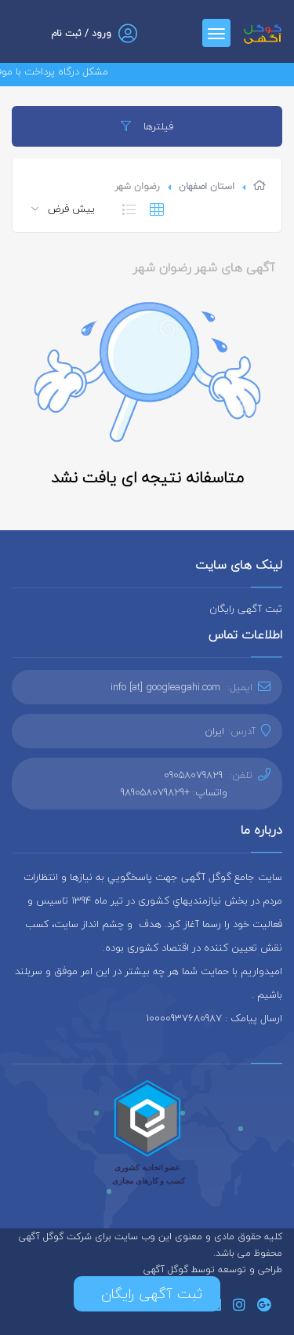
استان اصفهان (206, 186)
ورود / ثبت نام (81, 33)
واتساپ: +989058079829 (174, 792)
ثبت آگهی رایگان (245, 608)
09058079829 (193, 775)
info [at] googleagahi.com (165, 687)
